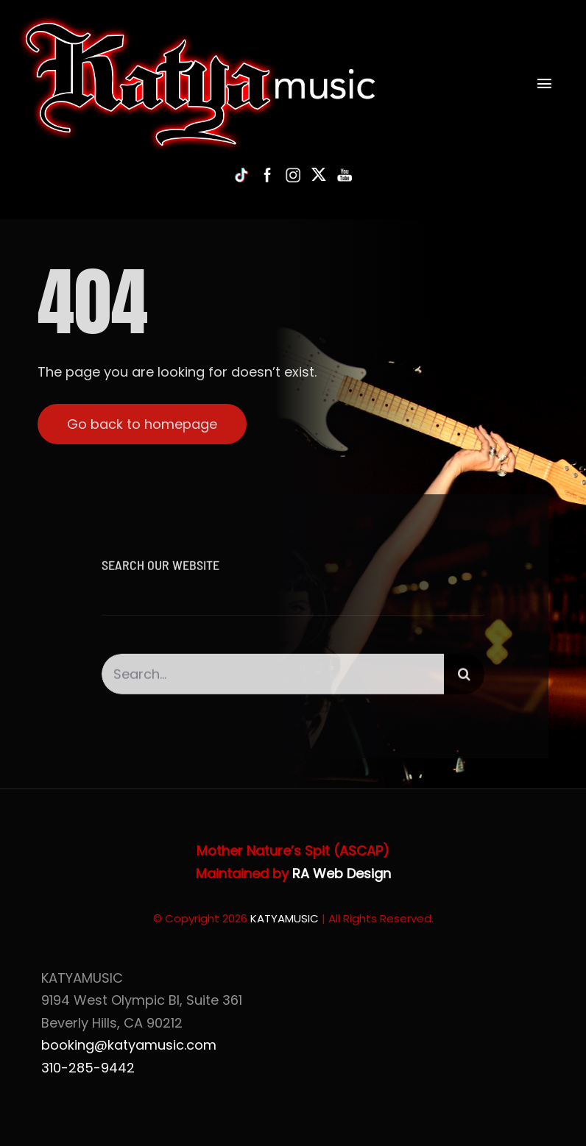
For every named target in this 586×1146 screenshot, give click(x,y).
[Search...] (273, 677)
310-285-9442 (88, 1067)
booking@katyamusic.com (128, 1045)
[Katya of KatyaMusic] (198, 21)
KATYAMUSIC (284, 918)
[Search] (464, 677)
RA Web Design (341, 873)
